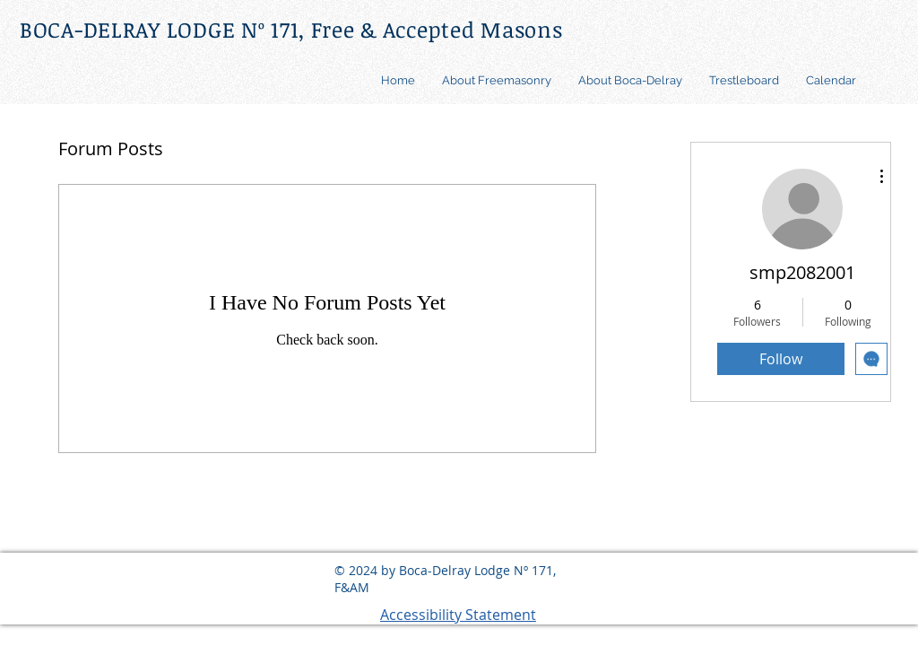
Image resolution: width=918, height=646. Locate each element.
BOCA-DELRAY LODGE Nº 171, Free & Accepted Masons (291, 29)
